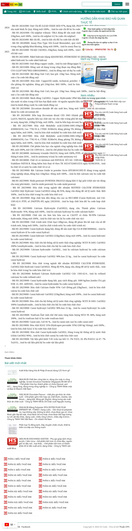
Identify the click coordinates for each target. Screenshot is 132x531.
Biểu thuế (39, 11)
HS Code (24, 11)
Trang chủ (10, 11)
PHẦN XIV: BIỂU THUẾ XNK (53, 491)
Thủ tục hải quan (117, 11)
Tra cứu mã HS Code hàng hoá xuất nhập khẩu (105, 115)
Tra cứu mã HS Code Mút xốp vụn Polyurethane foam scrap (104, 104)
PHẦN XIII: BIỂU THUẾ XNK (18, 491)
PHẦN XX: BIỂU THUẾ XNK (52, 507)
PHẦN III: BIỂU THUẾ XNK (17, 464)
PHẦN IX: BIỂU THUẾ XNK (17, 480)
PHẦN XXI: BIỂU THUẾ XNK (18, 513)
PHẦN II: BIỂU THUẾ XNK (52, 458)
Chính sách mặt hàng (70, 11)
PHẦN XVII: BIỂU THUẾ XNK (18, 502)
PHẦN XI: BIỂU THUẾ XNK (17, 486)
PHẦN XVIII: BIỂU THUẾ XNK (53, 502)
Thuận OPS (124, 526)
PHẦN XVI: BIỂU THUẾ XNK (53, 496)
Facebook (26, 526)
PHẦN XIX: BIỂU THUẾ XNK (18, 507)
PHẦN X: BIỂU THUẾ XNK (52, 480)
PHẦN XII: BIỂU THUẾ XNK (53, 486)
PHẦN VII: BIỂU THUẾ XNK (18, 475)
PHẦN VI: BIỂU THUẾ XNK (52, 469)
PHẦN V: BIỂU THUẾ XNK (17, 469)
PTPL (52, 11)
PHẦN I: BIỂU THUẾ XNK (17, 458)
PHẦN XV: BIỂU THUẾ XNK (18, 496)
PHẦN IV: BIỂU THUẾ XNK (52, 464)
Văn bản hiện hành (94, 11)
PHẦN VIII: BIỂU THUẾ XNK (53, 475)
